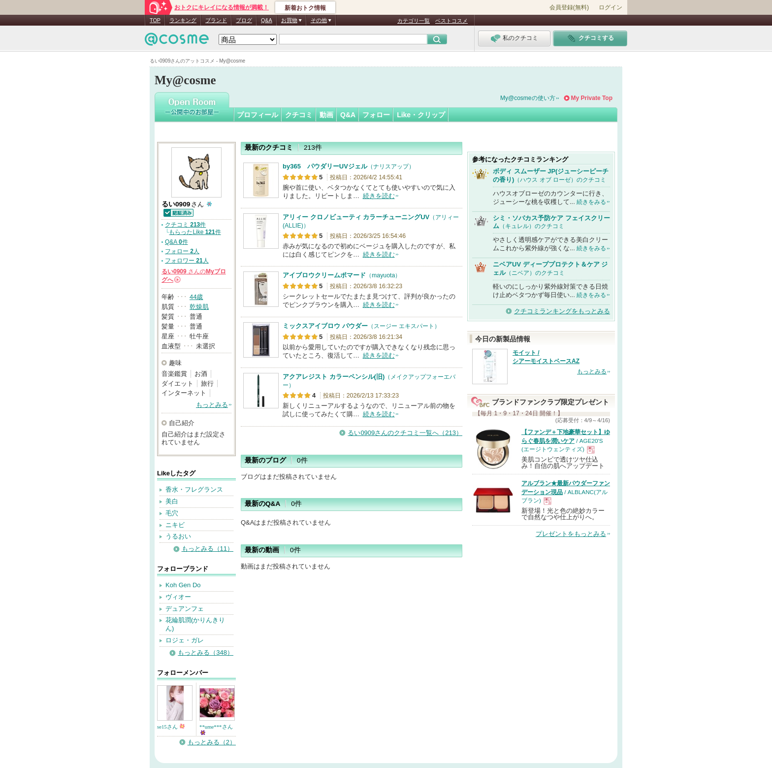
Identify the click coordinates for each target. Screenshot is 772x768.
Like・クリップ (421, 115)
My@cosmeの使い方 (527, 98)
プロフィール (257, 115)
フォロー (376, 115)
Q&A (266, 20)
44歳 (196, 297)
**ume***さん (216, 729)
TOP (155, 20)
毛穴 (171, 513)
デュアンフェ (184, 608)
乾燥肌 (199, 306)
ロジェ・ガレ (184, 640)
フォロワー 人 (187, 260)
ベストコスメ (451, 21)
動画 (326, 115)
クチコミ (299, 115)
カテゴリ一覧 (413, 21)
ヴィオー (178, 597)
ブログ (244, 20)
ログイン (610, 7)
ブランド (216, 20)
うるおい (178, 536)
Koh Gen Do (183, 585)
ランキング (182, 20)
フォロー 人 (182, 251)
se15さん (171, 727)
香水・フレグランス (194, 489)
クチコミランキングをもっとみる (562, 311)
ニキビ (175, 525)
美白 (171, 501)
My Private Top (591, 98)
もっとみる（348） (205, 652)
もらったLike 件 (195, 232)
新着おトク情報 (305, 7)
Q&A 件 (176, 241)
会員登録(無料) (569, 7)
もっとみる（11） (207, 548)
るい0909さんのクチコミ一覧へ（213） (405, 432)
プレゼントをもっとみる (571, 533)
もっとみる (212, 404)
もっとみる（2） (212, 742)
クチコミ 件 (185, 224)
